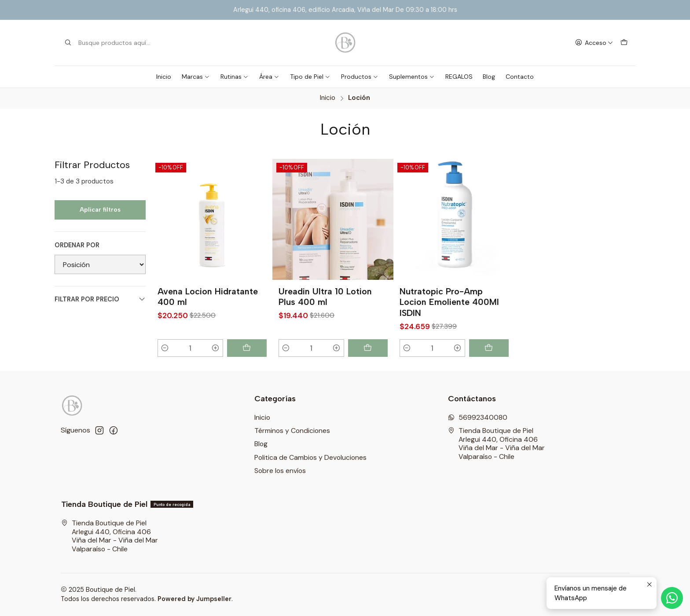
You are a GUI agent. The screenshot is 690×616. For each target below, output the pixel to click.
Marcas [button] (196, 77)
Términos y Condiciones (292, 430)
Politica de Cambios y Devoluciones (310, 457)
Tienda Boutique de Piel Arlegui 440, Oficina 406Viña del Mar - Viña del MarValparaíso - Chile (496, 443)
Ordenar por (77, 245)
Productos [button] (359, 77)
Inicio (163, 77)
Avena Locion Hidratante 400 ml (208, 297)
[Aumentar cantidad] (215, 348)
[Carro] (623, 42)
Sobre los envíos (280, 470)
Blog (489, 77)
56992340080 (477, 417)
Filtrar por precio (100, 299)
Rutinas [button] (234, 77)
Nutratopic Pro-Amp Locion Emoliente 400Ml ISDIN (449, 302)
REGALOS (459, 77)
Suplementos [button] (412, 77)
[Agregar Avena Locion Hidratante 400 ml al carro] (247, 348)
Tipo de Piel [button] (310, 77)
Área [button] (269, 77)
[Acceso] (594, 42)
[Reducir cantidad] (165, 348)
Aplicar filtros (100, 209)
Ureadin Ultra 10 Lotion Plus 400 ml (325, 297)
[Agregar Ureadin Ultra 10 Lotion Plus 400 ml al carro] (368, 348)
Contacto (520, 77)
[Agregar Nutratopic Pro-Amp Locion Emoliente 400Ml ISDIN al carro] (489, 348)
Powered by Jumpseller (194, 599)
